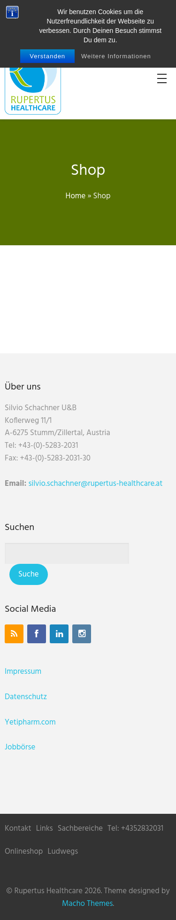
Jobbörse (20, 747)
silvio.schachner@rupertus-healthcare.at (95, 483)
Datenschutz (26, 697)
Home (76, 196)
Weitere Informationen (116, 56)
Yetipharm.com (30, 722)
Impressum (23, 671)
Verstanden (47, 56)
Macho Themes (87, 903)
